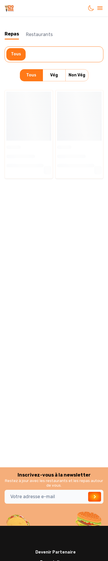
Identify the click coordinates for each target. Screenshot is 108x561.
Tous (16, 54)
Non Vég (77, 75)
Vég (54, 75)
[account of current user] (99, 8)
